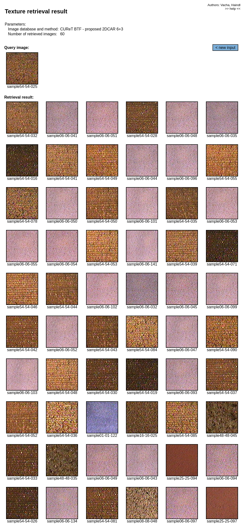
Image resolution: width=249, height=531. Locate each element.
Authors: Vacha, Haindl (223, 5)
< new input (225, 48)
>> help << (232, 8)
